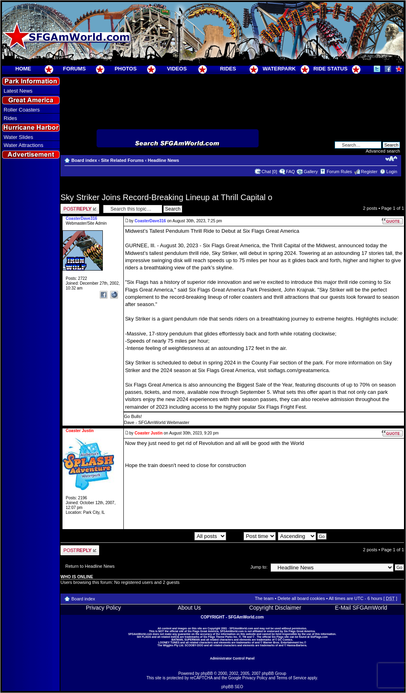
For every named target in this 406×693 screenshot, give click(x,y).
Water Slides (18, 137)
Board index (84, 160)
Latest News (18, 91)
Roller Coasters (22, 110)
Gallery (311, 171)
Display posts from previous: (181, 536)
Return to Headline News (90, 566)
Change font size (391, 158)
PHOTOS (126, 69)
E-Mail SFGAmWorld (361, 607)
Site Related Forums (122, 160)
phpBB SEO (232, 687)
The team (264, 598)
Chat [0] (269, 171)
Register (369, 171)
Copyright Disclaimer (275, 607)
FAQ (290, 171)
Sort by (252, 536)
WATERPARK (279, 69)
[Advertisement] (31, 306)
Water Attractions (24, 145)
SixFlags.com (319, 636)
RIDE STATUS (330, 69)
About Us (189, 607)
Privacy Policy (103, 607)
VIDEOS (177, 69)
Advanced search (383, 151)
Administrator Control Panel (232, 658)
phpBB (207, 673)
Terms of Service (291, 678)
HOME (23, 69)
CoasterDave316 (150, 221)
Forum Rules (339, 171)
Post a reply (79, 209)
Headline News (163, 160)
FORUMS (74, 69)
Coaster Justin (148, 433)
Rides (10, 118)
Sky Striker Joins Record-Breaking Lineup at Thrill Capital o (166, 197)
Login (391, 171)
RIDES (228, 69)
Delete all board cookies (301, 598)
